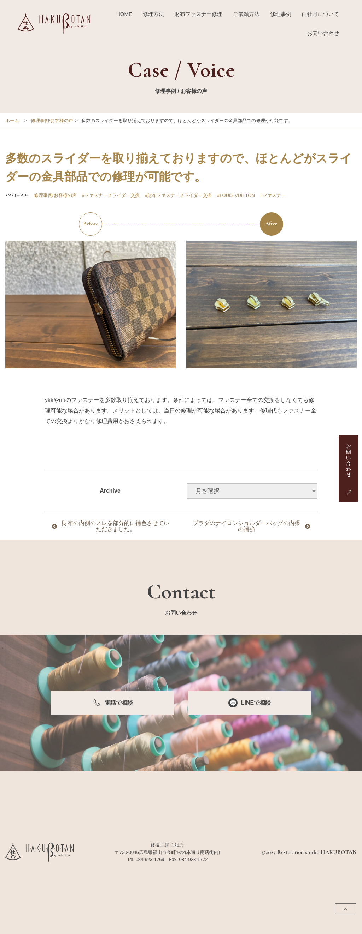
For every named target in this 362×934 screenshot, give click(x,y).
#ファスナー (273, 195)
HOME (124, 14)
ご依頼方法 (246, 14)
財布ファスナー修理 (198, 14)
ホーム (12, 120)
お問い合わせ (323, 33)
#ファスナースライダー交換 (111, 195)
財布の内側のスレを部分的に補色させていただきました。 (115, 526)
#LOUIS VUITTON (236, 195)
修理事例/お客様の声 (52, 120)
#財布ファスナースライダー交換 (178, 195)
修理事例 (280, 14)
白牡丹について (320, 14)
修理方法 (153, 14)
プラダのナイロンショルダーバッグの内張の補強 (246, 526)
